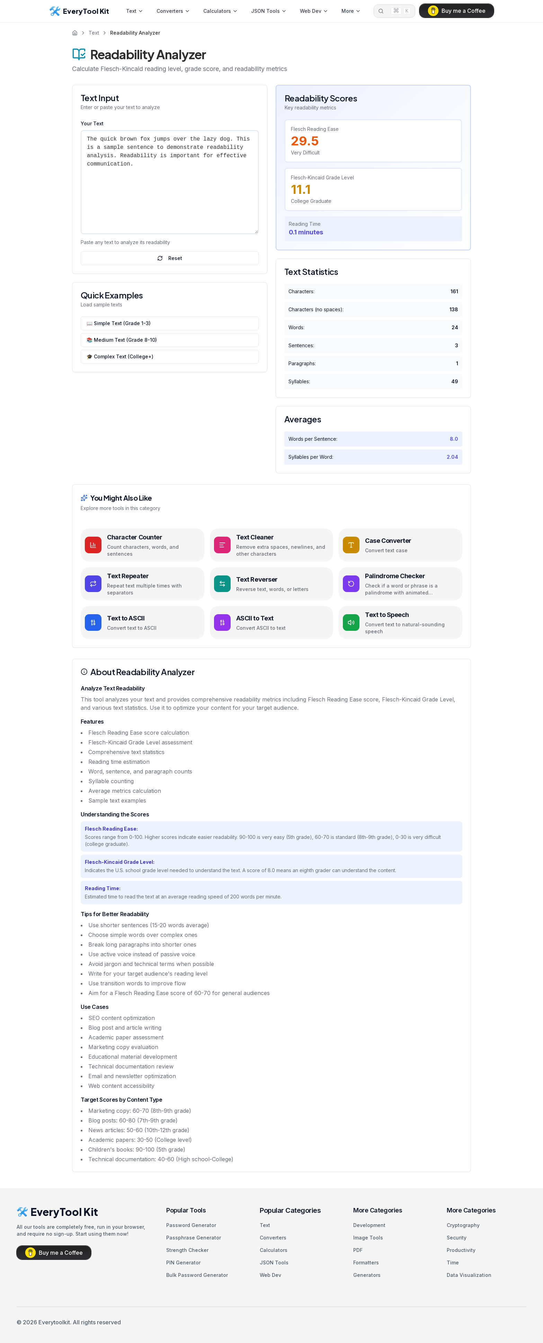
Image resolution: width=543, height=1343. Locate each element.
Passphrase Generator (193, 1238)
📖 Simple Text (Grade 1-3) (119, 323)
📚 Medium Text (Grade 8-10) (122, 340)
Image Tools (368, 1238)
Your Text (92, 123)
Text (134, 11)
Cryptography (463, 1225)
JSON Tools (269, 11)
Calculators (220, 11)
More (351, 11)
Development (369, 1225)
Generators (367, 1275)
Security (456, 1238)
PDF (358, 1250)
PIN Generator (183, 1262)
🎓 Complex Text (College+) (120, 356)
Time (453, 1262)
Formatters (366, 1262)
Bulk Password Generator (197, 1275)
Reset (169, 258)
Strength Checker (187, 1250)
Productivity (461, 1250)
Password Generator (191, 1225)
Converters (173, 11)
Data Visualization (469, 1275)
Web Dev (314, 11)
